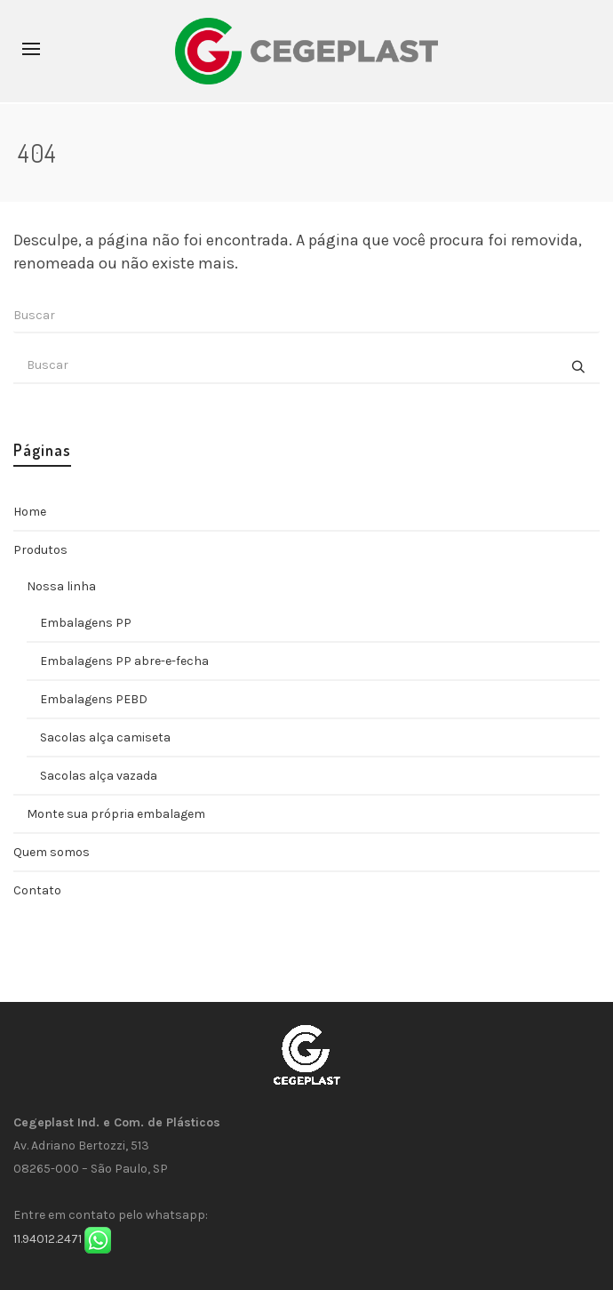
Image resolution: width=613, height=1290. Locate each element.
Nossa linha (61, 586)
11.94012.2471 (47, 1238)
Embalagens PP (85, 622)
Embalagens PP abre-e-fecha (124, 661)
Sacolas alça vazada (98, 775)
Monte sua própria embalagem (116, 813)
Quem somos (51, 852)
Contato (37, 890)
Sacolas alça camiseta (105, 737)
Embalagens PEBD (93, 699)
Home (29, 511)
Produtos (40, 549)
